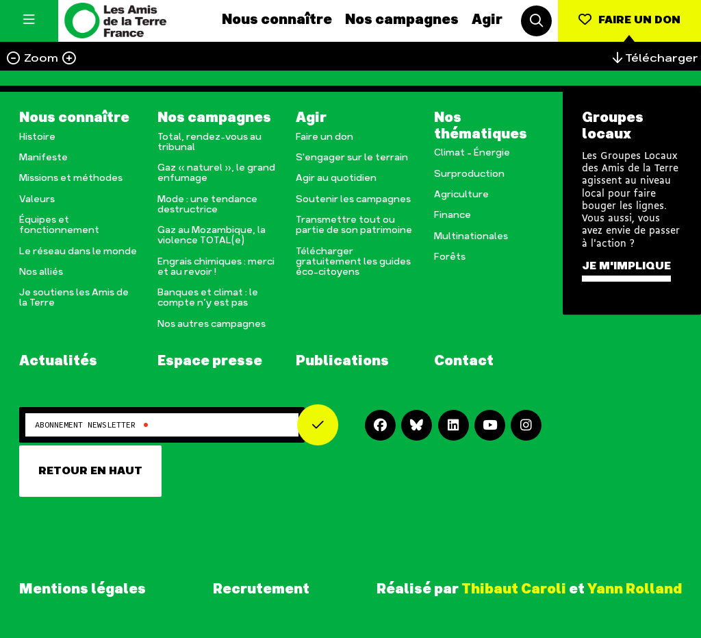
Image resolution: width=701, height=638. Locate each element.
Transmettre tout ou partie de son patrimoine (354, 225)
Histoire (37, 137)
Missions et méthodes (71, 178)
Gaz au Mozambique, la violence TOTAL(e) (211, 235)
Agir (487, 20)
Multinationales (471, 237)
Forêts (450, 257)
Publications (342, 361)
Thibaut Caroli (513, 589)
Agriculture (461, 195)
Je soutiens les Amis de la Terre (74, 298)
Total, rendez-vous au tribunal (209, 142)
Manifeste (43, 158)
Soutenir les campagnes (353, 200)
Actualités (58, 361)
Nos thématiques (480, 126)
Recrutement (261, 590)
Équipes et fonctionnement (59, 225)
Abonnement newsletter (92, 425)
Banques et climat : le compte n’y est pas (207, 298)
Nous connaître (277, 20)
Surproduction (469, 174)
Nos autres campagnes (211, 324)
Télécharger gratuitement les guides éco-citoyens (353, 262)
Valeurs (37, 200)
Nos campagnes (402, 20)
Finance (452, 215)
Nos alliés (41, 272)
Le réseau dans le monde (78, 252)
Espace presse (209, 361)
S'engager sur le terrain (352, 158)
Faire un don (324, 137)
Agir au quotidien (336, 178)
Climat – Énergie (472, 153)
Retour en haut (90, 471)
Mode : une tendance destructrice (207, 205)
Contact (464, 361)
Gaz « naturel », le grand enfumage (216, 173)
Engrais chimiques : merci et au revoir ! (216, 267)
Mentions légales (82, 590)
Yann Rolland (634, 589)
